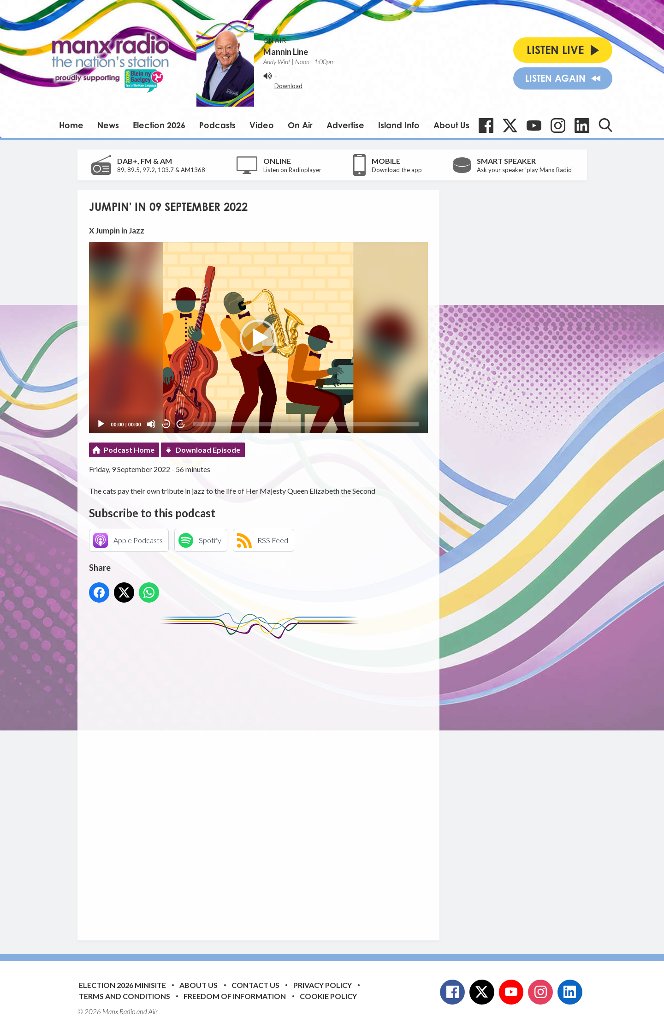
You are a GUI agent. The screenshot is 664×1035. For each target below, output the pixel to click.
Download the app (397, 169)
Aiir (153, 1011)
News (108, 125)
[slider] (306, 424)
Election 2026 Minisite (122, 985)
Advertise (345, 125)
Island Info (399, 125)
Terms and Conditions (124, 996)
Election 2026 (159, 125)
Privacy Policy (322, 985)
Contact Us (255, 985)
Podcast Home (129, 449)
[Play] (101, 424)
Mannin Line (285, 52)
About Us (451, 125)
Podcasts (217, 125)
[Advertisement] (262, 782)
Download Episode (208, 449)
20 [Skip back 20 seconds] (166, 424)
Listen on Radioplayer (292, 169)
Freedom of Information (235, 996)
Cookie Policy (328, 996)
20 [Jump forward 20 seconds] (181, 424)
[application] (258, 337)
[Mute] (151, 424)
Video (261, 125)
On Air (300, 125)
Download (288, 86)
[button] (258, 337)
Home (71, 125)
